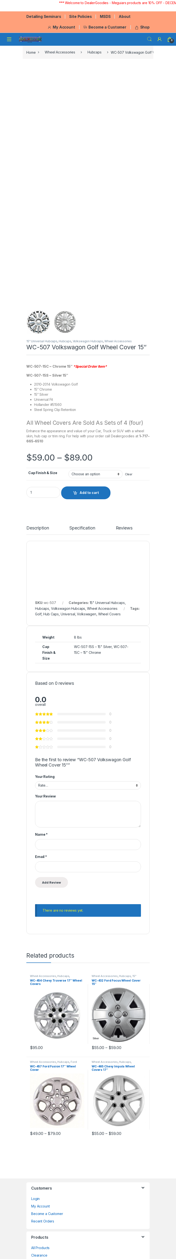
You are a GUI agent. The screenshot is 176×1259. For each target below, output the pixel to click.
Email (41, 857)
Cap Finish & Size (42, 473)
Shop (142, 27)
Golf (38, 614)
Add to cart (89, 493)
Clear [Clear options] (128, 474)
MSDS (105, 16)
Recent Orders (42, 1221)
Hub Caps (51, 614)
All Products (40, 1248)
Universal (68, 614)
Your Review (45, 796)
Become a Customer (104, 27)
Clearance (39, 1255)
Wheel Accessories (60, 52)
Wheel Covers (109, 614)
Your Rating (44, 777)
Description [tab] (37, 528)
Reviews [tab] (124, 528)
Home (31, 52)
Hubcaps (95, 52)
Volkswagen (86, 614)
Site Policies (80, 16)
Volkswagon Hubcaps (88, 341)
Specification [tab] (82, 528)
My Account (61, 27)
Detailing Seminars (43, 16)
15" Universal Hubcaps (41, 341)
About (124, 16)
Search (149, 39)
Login (35, 1199)
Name (41, 834)
